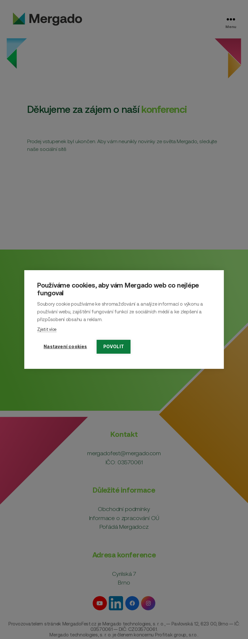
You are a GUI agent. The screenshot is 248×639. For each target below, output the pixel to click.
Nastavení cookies (65, 346)
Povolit (113, 346)
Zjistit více (47, 329)
